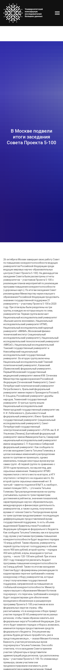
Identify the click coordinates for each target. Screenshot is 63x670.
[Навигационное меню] (57, 13)
